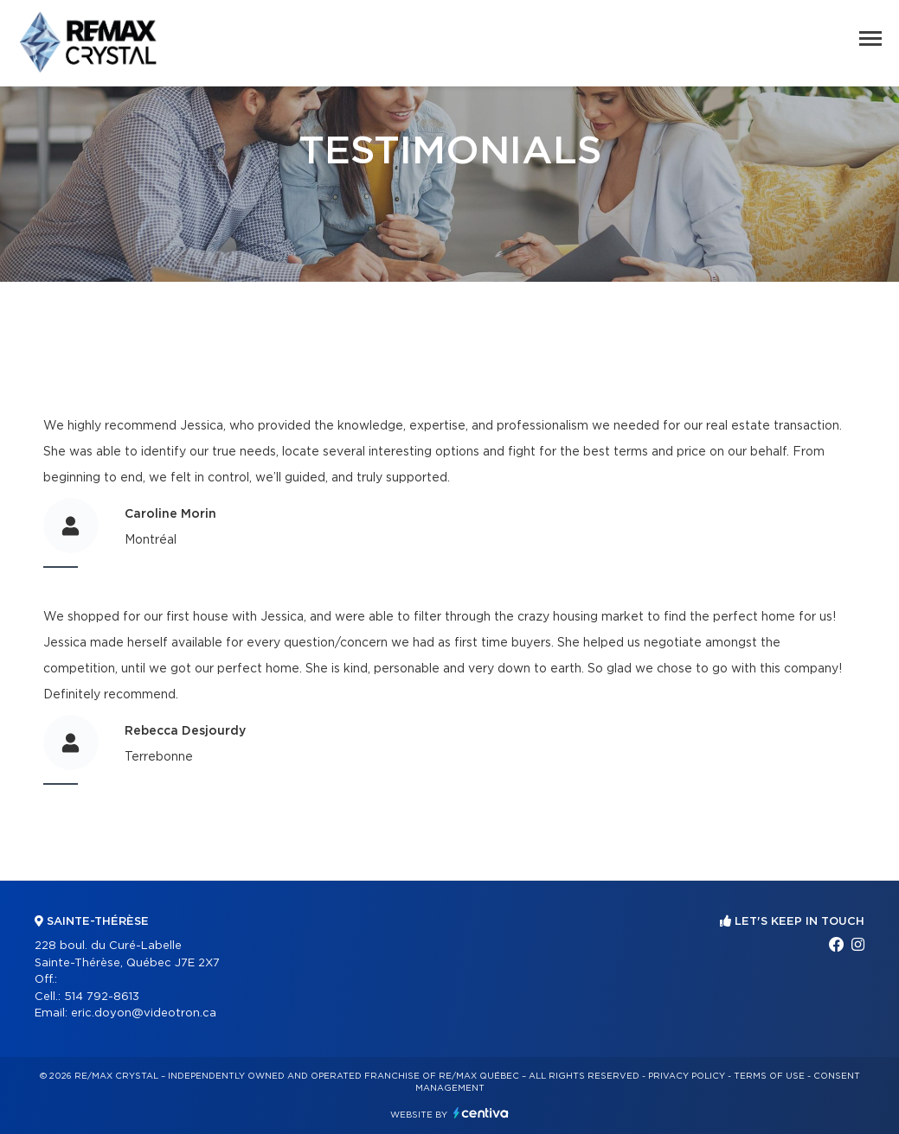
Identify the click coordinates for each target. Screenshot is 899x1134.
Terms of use (769, 1076)
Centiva (481, 1112)
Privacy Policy (686, 1076)
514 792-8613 (101, 997)
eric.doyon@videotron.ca (143, 1013)
